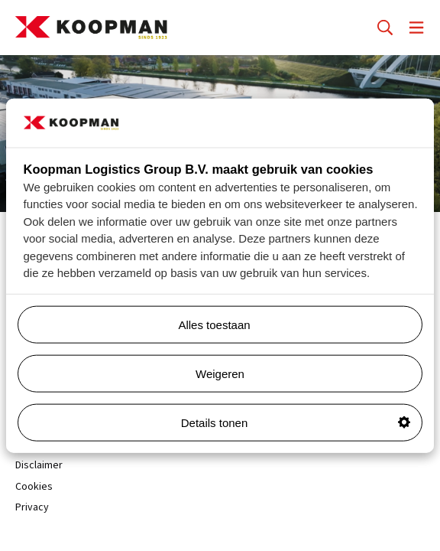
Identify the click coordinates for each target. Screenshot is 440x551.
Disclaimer (39, 466)
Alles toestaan (294, 324)
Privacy (32, 508)
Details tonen (295, 422)
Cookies (34, 487)
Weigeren (220, 373)
